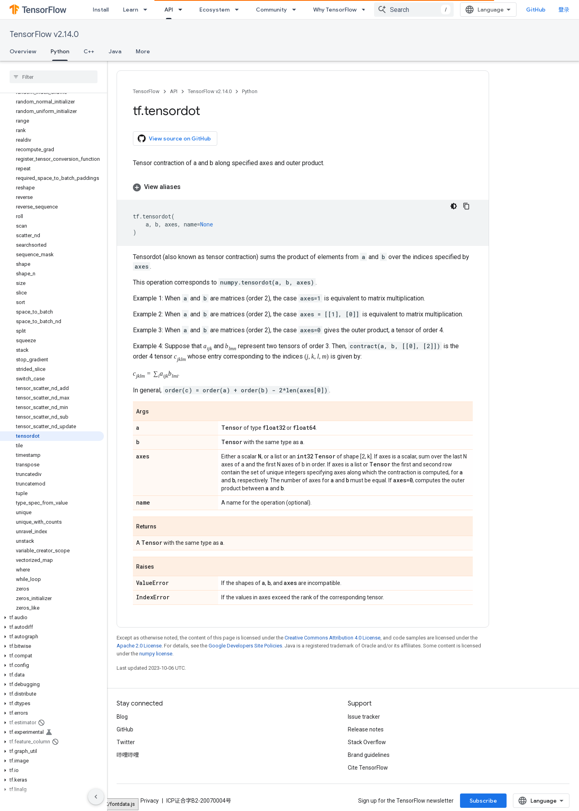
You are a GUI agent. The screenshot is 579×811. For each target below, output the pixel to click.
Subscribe (483, 797)
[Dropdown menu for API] (182, 9)
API (173, 91)
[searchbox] (53, 76)
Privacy (149, 798)
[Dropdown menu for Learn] (147, 9)
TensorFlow (146, 91)
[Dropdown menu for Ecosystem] (239, 9)
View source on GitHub (174, 138)
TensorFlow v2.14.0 (44, 34)
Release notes (366, 726)
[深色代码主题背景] (453, 206)
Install (101, 9)
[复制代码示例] (466, 206)
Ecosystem (214, 9)
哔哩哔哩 (128, 752)
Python (249, 91)
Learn (130, 9)
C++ (89, 51)
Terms (125, 798)
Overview (23, 51)
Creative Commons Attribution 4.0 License (332, 635)
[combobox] (414, 9)
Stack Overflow (367, 739)
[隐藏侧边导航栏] (96, 797)
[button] (52, 617)
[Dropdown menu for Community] (296, 9)
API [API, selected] (168, 9)
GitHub (536, 9)
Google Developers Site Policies (245, 643)
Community (271, 9)
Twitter (126, 739)
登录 (563, 9)
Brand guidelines (369, 752)
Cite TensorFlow (368, 765)
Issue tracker (364, 714)
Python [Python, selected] (60, 51)
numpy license (155, 651)
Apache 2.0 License (139, 643)
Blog (122, 714)
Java (115, 51)
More (143, 51)
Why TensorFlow (335, 9)
